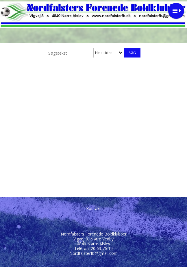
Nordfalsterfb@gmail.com (93, 253)
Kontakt (93, 208)
